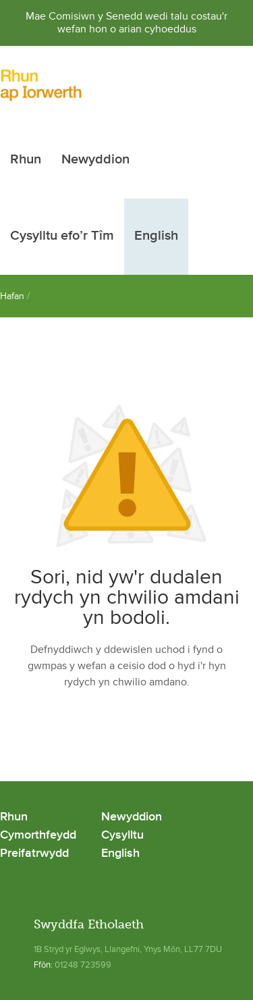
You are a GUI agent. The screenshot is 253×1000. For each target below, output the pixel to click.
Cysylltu (122, 835)
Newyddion (95, 160)
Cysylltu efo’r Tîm (62, 236)
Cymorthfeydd (38, 835)
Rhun (25, 160)
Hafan (12, 296)
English (156, 236)
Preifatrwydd (34, 854)
